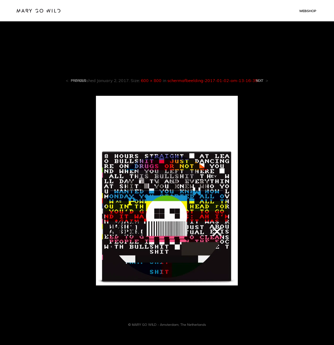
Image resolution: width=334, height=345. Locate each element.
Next (259, 80)
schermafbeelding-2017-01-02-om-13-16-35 (212, 80)
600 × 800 (151, 80)
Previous (78, 80)
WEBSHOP (307, 11)
